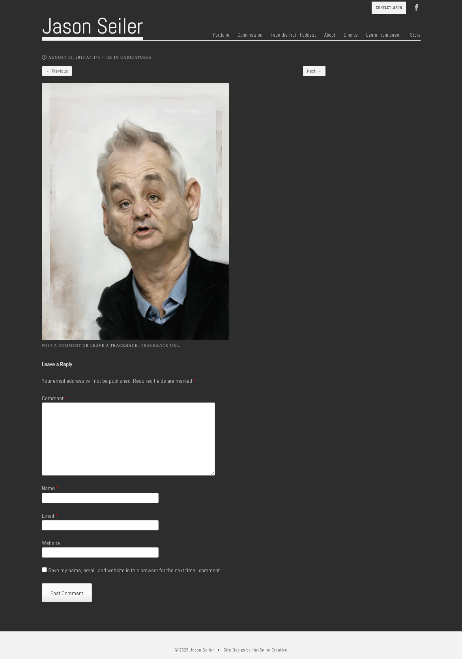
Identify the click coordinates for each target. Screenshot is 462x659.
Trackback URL (160, 345)
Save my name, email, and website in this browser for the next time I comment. (134, 570)
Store (415, 35)
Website (51, 543)
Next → (314, 71)
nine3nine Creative (269, 650)
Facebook (417, 6)
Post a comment (61, 345)
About (329, 35)
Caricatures (136, 57)
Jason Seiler (92, 26)
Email (50, 515)
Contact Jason (389, 7)
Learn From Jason (384, 35)
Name (50, 488)
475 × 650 (103, 57)
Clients (351, 35)
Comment (54, 398)
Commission (250, 35)
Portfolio (221, 35)
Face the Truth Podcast (293, 35)
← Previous (57, 71)
